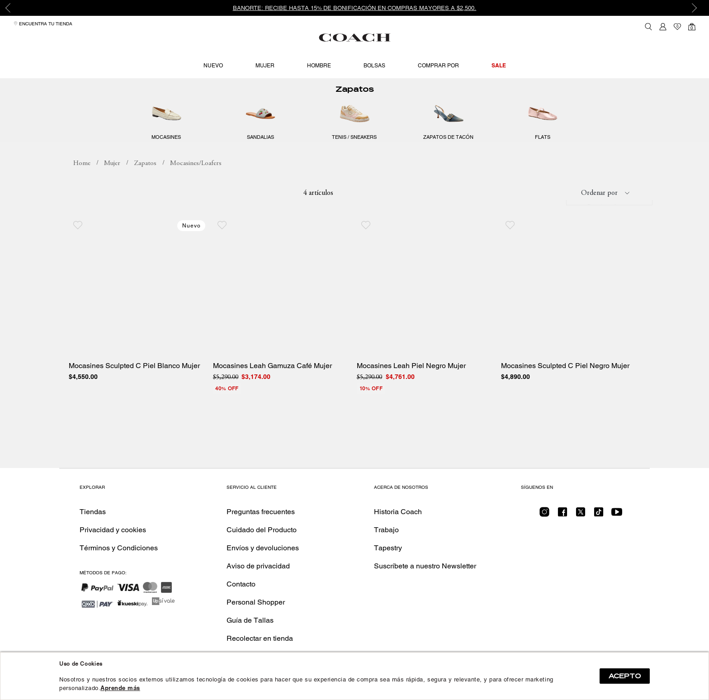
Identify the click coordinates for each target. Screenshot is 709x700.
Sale (499, 65)
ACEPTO (625, 676)
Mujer (264, 65)
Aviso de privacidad (258, 566)
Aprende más (120, 688)
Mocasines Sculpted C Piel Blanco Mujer (134, 382)
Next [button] (695, 8)
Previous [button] (13, 8)
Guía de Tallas (250, 620)
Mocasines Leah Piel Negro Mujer (411, 382)
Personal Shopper (256, 602)
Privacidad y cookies (113, 529)
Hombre (319, 65)
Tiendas (93, 511)
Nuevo (213, 65)
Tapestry (388, 548)
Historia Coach (398, 511)
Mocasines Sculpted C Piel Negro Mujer (565, 382)
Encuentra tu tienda (43, 24)
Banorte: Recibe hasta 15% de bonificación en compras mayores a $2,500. (355, 8)
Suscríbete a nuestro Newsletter (425, 566)
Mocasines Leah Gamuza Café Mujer (272, 382)
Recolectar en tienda (260, 638)
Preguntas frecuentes (261, 511)
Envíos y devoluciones (263, 548)
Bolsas (374, 65)
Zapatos (354, 105)
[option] (354, 8)
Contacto (241, 584)
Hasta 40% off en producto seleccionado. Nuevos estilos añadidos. (146, 86)
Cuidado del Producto (262, 529)
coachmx (81, 180)
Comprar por (438, 65)
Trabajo (386, 529)
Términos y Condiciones (119, 548)
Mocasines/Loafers (196, 179)
